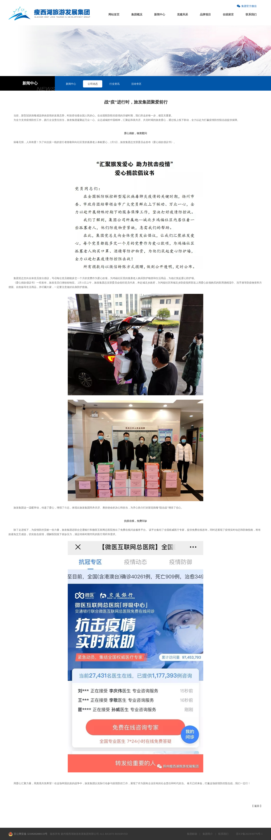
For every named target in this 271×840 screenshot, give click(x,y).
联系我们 (251, 14)
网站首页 (113, 14)
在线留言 (228, 14)
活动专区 (136, 83)
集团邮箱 (192, 833)
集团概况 (136, 14)
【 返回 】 (257, 806)
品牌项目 (205, 14)
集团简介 (208, 833)
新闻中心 (159, 14)
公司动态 (93, 83)
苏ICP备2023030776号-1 (249, 833)
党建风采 (182, 14)
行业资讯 (114, 83)
